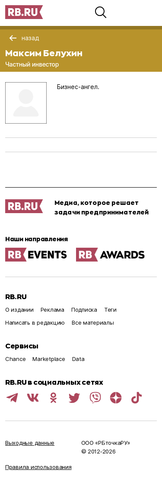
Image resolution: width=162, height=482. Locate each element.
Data (78, 358)
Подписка (84, 309)
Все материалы (93, 322)
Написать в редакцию (35, 322)
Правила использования (38, 466)
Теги (110, 309)
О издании (19, 309)
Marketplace (48, 358)
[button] (101, 12)
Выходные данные (29, 442)
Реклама (52, 309)
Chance (15, 358)
